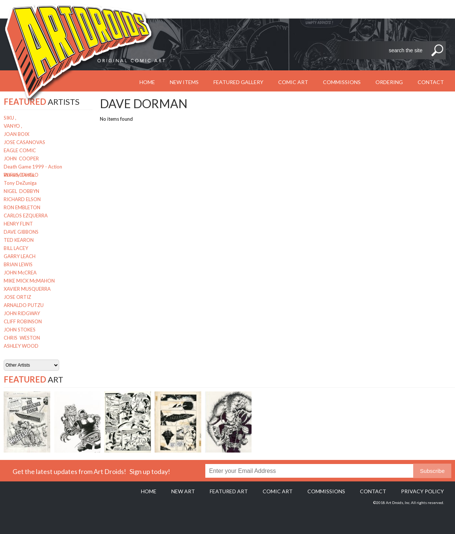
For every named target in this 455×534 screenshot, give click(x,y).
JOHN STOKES (20, 330)
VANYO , (13, 126)
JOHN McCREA (20, 273)
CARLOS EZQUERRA (26, 215)
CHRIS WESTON (22, 338)
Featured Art (229, 491)
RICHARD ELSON (22, 199)
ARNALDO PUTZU (24, 305)
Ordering (389, 82)
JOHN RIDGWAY (22, 313)
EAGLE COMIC (20, 150)
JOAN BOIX (16, 134)
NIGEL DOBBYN (21, 191)
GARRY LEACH (20, 256)
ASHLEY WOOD (21, 346)
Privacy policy (422, 491)
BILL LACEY (16, 248)
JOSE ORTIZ (17, 297)
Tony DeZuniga (20, 183)
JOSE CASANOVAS (24, 142)
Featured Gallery (238, 82)
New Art (183, 491)
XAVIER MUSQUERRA (27, 289)
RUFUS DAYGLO (21, 175)
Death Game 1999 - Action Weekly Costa (33, 167)
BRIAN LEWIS (18, 264)
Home (148, 491)
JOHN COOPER (21, 158)
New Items (184, 82)
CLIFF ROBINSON (23, 321)
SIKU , (10, 118)
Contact (431, 82)
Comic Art (293, 82)
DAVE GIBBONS (21, 232)
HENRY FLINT (18, 224)
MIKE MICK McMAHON (29, 281)
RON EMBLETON (22, 207)
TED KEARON (19, 240)
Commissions (342, 82)
